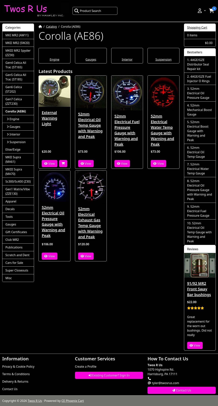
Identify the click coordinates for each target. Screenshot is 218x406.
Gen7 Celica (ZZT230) (13, 101)
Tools (9, 217)
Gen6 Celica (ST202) (13, 89)
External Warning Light (49, 118)
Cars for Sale (14, 263)
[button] (201, 10)
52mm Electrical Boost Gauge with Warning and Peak (197, 131)
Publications (13, 247)
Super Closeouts (16, 270)
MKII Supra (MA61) (13, 159)
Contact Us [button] (181, 390)
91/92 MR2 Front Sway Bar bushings (199, 289)
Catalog (51, 27)
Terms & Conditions (16, 374)
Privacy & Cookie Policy (18, 366)
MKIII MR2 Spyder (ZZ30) (18, 52)
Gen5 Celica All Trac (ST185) (15, 77)
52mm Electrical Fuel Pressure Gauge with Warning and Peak (127, 130)
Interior (127, 59)
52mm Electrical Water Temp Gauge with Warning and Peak (162, 130)
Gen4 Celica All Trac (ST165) (15, 65)
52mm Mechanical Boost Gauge (199, 109)
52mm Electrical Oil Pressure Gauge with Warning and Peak (53, 221)
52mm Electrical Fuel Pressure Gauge (198, 211)
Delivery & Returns (15, 381)
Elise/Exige (12, 149)
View (49, 163)
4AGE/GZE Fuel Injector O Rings (199, 78)
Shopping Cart (197, 27)
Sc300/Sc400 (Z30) (18, 181)
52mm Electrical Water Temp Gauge (198, 168)
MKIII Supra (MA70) (13, 171)
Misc (8, 278)
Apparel (10, 201)
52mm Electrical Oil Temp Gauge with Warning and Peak (90, 125)
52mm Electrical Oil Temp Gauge (196, 152)
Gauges (90, 59)
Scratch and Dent (17, 255)
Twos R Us (35, 401)
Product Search (87, 11)
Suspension (163, 59)
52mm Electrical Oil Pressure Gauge (198, 93)
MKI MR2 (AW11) (17, 35)
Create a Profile (85, 366)
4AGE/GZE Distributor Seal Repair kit (198, 64)
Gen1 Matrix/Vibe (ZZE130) (17, 191)
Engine (54, 59)
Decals (10, 209)
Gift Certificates (16, 232)
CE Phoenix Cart (73, 401)
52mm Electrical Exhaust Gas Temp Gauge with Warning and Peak (90, 222)
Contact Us (9, 389)
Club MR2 (12, 240)
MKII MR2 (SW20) (17, 43)
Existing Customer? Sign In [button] (109, 375)
